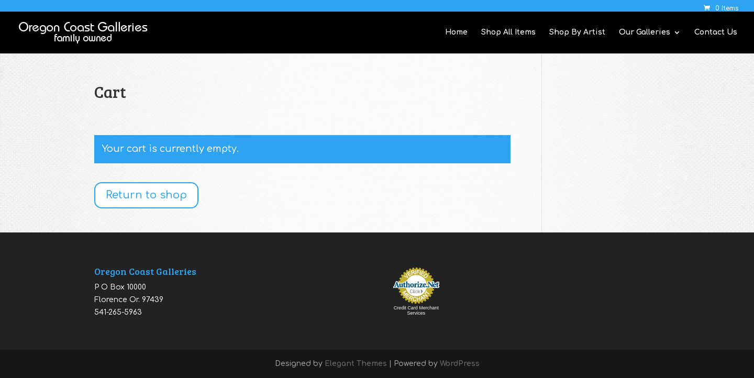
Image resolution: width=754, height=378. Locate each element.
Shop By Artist (577, 32)
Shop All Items (508, 32)
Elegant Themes (356, 364)
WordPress (460, 364)
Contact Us (715, 32)
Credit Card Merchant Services (416, 310)
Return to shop (146, 195)
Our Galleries (644, 32)
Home (456, 32)
